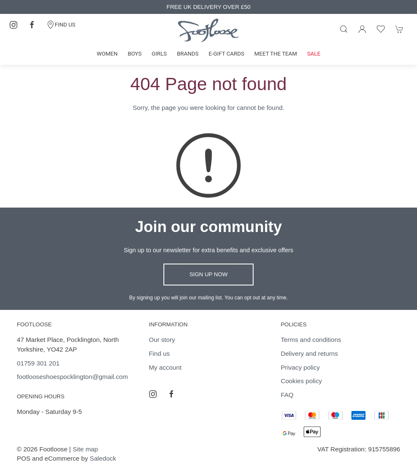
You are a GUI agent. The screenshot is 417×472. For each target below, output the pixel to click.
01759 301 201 (38, 363)
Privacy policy (300, 367)
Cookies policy (301, 380)
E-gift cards (226, 54)
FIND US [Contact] (60, 25)
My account (165, 367)
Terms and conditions (311, 339)
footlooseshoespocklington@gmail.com (72, 376)
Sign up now (209, 274)
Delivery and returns (309, 353)
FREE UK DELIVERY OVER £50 (208, 7)
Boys (135, 54)
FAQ (287, 394)
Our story (162, 339)
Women (107, 54)
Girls (159, 54)
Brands (187, 54)
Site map (85, 449)
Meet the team (275, 54)
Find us (159, 353)
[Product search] (343, 29)
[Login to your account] (362, 29)
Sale (313, 54)
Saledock (103, 458)
